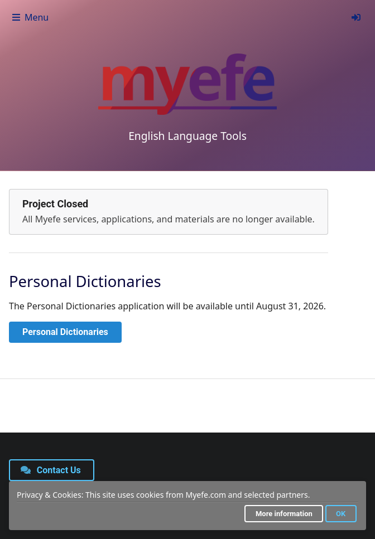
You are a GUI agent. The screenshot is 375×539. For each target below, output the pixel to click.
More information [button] (284, 513)
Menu (30, 17)
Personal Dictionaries (65, 332)
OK (340, 513)
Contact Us (51, 470)
